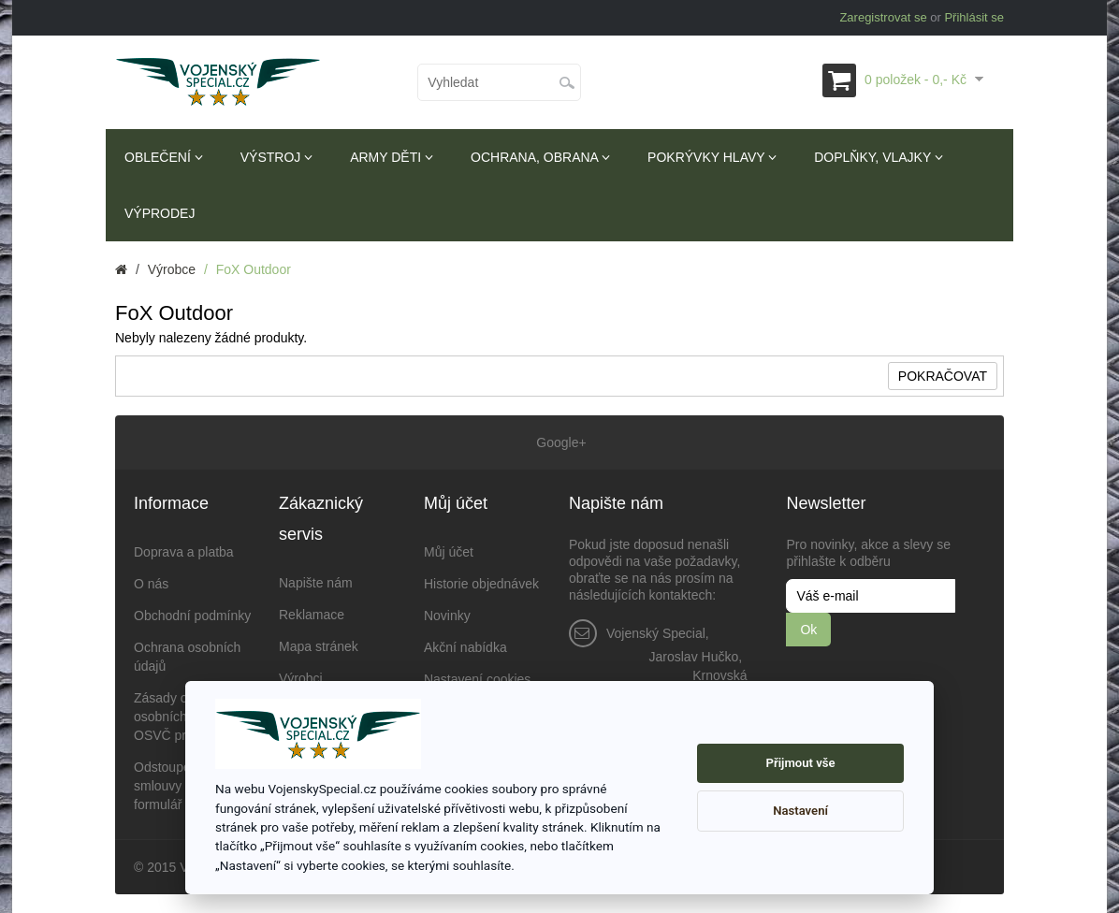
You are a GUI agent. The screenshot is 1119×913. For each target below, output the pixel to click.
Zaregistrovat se (882, 17)
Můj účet (448, 551)
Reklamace (311, 614)
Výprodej (159, 213)
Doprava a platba (184, 551)
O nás (151, 583)
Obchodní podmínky (192, 615)
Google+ (559, 442)
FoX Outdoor (253, 269)
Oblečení (163, 157)
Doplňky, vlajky (878, 157)
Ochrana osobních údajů (187, 657)
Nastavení (800, 811)
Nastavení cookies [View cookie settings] (477, 679)
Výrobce (172, 269)
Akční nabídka (465, 647)
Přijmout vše (801, 763)
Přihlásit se (974, 17)
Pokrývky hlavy (712, 157)
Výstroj (276, 157)
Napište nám (316, 582)
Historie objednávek (481, 583)
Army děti (391, 157)
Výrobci (301, 678)
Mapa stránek (318, 646)
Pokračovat (942, 376)
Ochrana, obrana (540, 157)
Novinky (447, 615)
